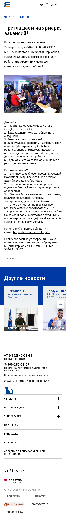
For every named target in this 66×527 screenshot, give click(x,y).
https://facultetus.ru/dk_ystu (31, 232)
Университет (33, 416)
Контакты (10, 442)
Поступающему (33, 408)
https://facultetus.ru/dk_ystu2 (23, 180)
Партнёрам (11, 425)
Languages (11, 433)
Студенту (33, 399)
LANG (53, 4)
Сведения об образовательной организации (24, 452)
